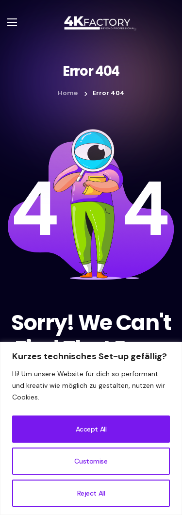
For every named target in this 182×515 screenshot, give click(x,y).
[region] (91, 428)
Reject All (91, 493)
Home (68, 93)
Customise (90, 461)
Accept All (91, 429)
